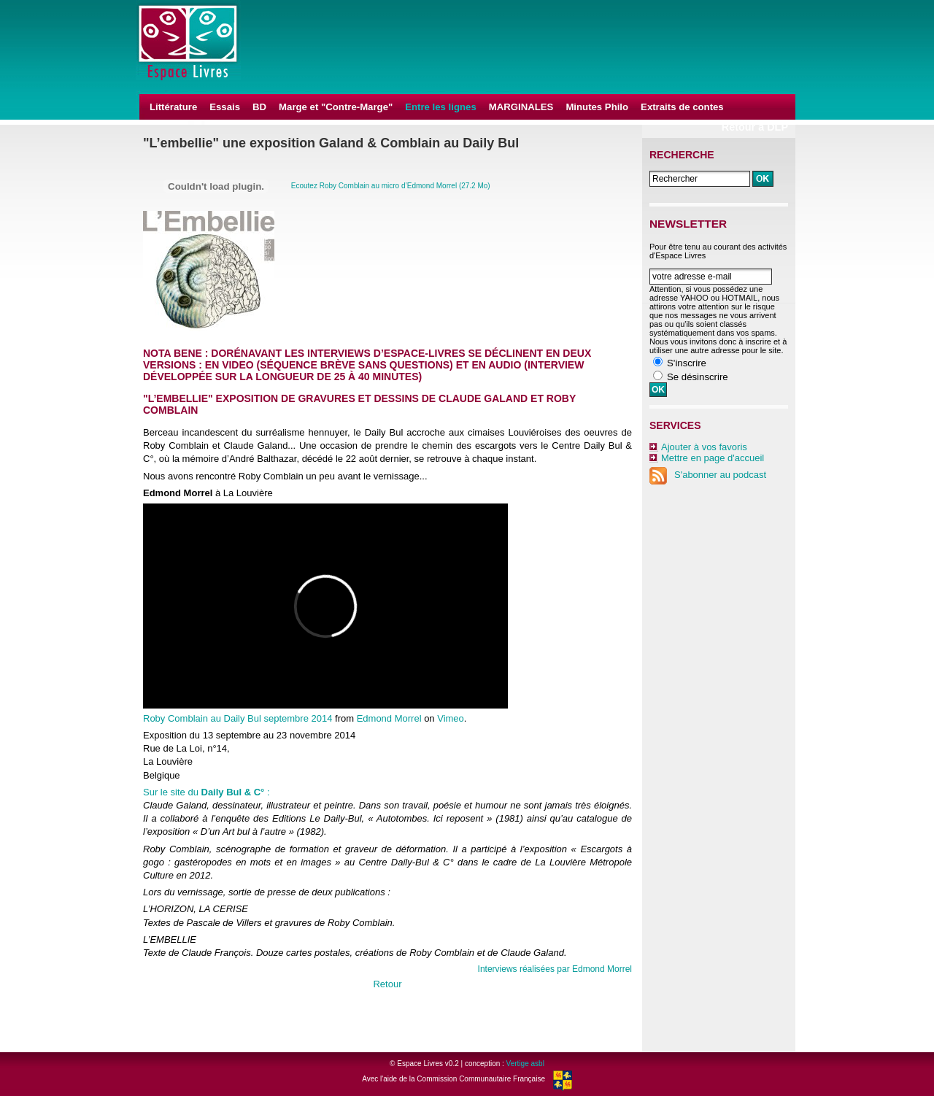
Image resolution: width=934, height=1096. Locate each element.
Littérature (173, 106)
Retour (387, 984)
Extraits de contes (682, 106)
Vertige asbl (525, 1064)
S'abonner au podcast (707, 474)
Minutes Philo (597, 106)
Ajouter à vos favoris (704, 446)
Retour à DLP (755, 127)
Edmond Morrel (389, 718)
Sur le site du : (206, 792)
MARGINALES (521, 106)
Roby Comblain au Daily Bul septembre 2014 (237, 718)
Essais (224, 106)
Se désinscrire (697, 376)
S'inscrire (686, 363)
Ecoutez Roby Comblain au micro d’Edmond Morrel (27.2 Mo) (390, 186)
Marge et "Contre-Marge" (336, 106)
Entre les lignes (440, 106)
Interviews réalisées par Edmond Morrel (555, 969)
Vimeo (450, 718)
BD (259, 106)
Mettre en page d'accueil (712, 457)
